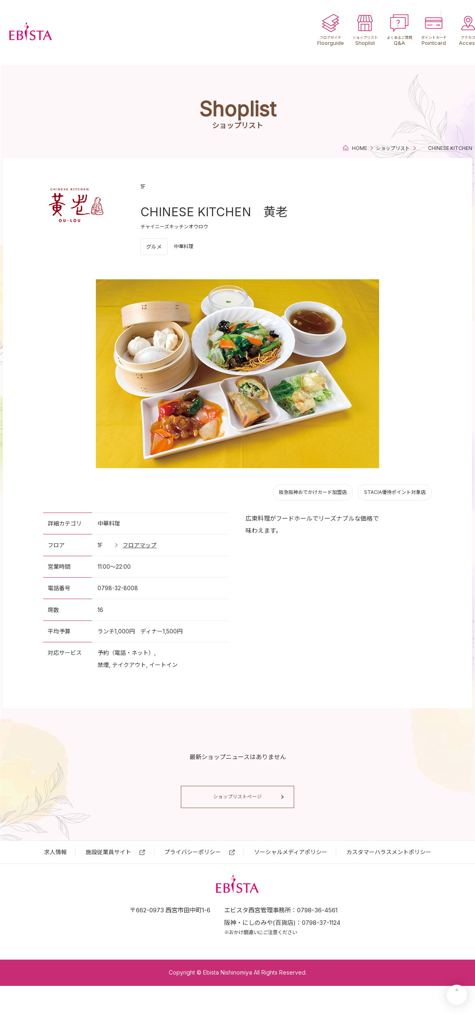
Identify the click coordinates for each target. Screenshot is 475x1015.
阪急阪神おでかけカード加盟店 (313, 492)
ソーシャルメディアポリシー (290, 866)
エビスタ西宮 (52, 32)
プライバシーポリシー (192, 866)
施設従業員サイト (108, 866)
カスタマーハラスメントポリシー (388, 866)
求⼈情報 (55, 866)
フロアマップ (140, 545)
